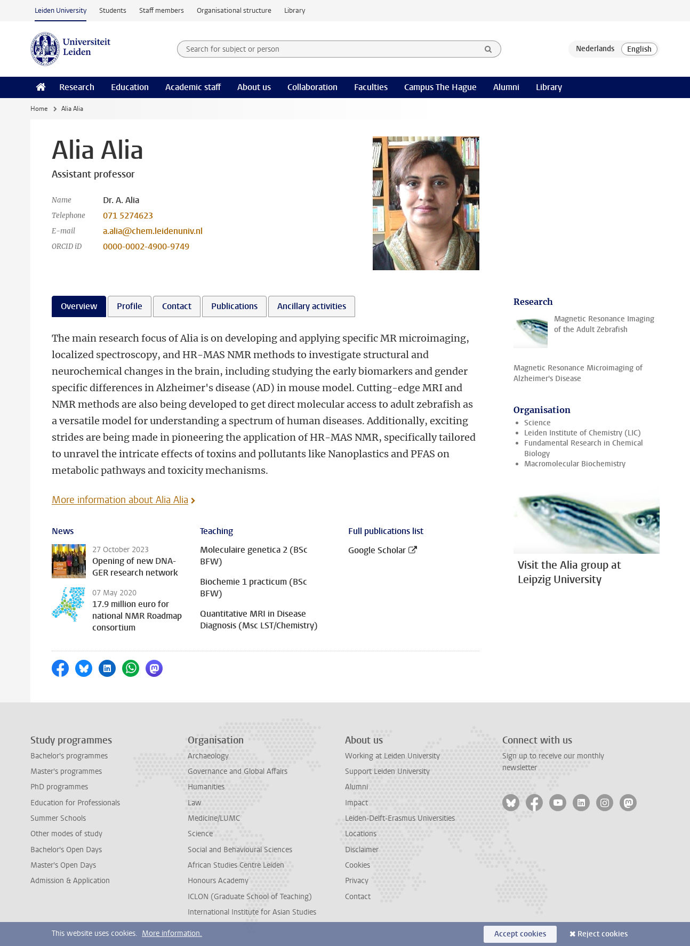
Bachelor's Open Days (66, 850)
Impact (356, 803)
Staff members (161, 10)
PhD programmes (59, 787)
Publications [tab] (234, 306)
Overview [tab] (79, 306)
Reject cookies (602, 934)
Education (130, 87)
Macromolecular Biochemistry (574, 464)
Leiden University (60, 10)
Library (294, 10)
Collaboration (312, 87)
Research (76, 87)
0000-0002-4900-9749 (146, 246)
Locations (360, 834)
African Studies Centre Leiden (236, 865)
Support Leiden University (387, 771)
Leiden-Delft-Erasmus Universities (400, 818)
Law (195, 803)
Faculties (371, 87)
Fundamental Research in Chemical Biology (583, 448)
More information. (172, 933)
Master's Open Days (63, 865)
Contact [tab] (176, 306)
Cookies (357, 865)
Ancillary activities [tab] (311, 306)
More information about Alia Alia (120, 500)
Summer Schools (58, 818)
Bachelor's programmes (69, 756)
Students (112, 10)
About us (254, 87)
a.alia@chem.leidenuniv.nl (153, 231)
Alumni (506, 87)
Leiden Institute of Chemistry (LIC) (582, 433)
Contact (358, 897)
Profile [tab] (129, 306)
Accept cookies (520, 934)
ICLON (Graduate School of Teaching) (250, 897)
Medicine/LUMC (214, 818)
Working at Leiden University (392, 756)
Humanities (206, 787)
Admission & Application (70, 881)
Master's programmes (66, 771)
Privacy (356, 881)
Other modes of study (66, 834)
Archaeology (208, 756)
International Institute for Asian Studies (252, 912)
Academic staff (193, 87)
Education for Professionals (75, 803)
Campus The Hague (440, 87)
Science (537, 423)
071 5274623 (128, 215)
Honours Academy (218, 881)
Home (38, 108)
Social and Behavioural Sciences (240, 850)
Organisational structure (234, 10)
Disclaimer (362, 850)
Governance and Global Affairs (237, 771)
